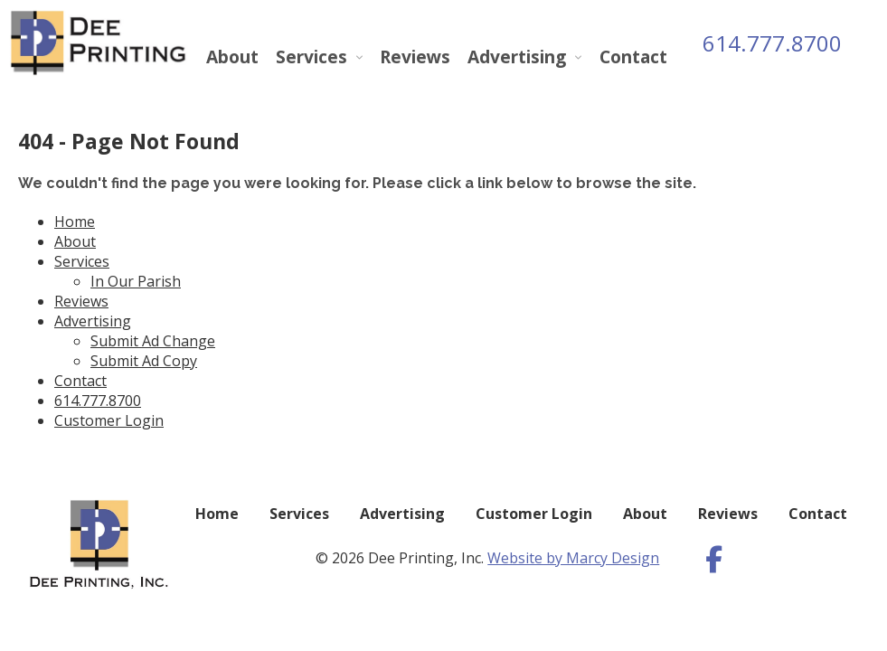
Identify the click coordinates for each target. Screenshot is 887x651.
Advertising (516, 56)
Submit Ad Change (152, 341)
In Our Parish (135, 281)
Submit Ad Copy (143, 361)
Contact (633, 56)
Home (74, 221)
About (232, 56)
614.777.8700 (772, 43)
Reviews (415, 56)
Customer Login (109, 420)
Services (311, 56)
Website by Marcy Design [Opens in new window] (573, 558)
